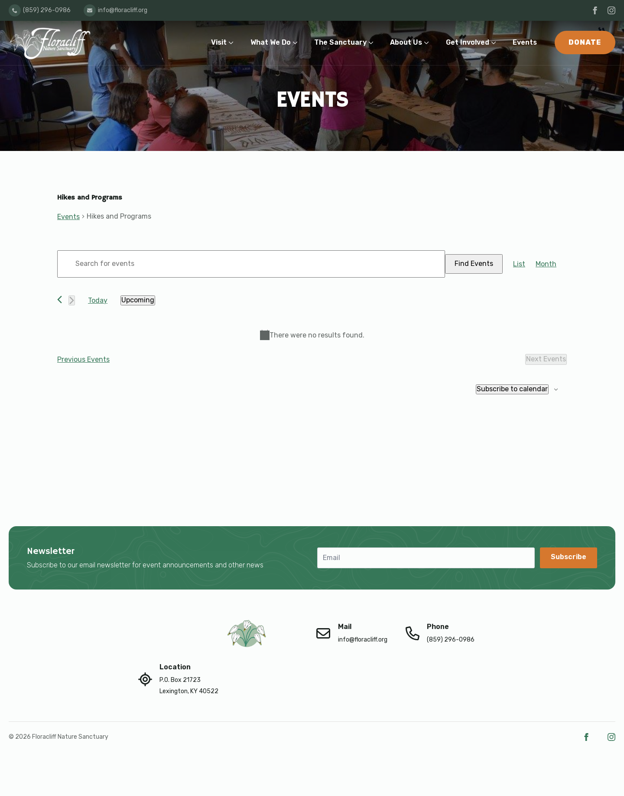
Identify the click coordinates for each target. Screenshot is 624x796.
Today (97, 300)
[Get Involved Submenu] (495, 43)
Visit (219, 42)
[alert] (312, 335)
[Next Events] (71, 300)
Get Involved (467, 42)
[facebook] (595, 10)
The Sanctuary (340, 42)
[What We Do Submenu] (297, 43)
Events (525, 42)
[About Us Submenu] (428, 43)
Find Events (474, 263)
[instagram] (611, 10)
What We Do (270, 42)
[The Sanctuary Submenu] (373, 43)
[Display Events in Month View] (546, 264)
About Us (406, 42)
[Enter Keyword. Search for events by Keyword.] (251, 263)
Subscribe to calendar (512, 389)
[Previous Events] (59, 299)
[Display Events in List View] (519, 264)
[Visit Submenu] (233, 43)
